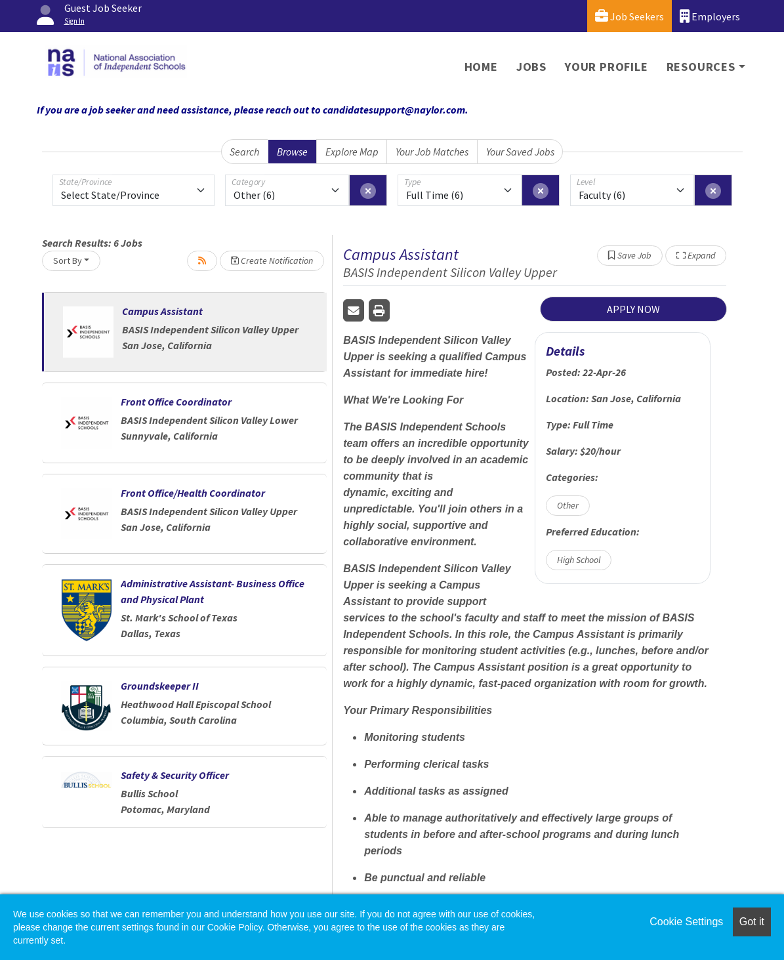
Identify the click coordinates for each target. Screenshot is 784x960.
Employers (710, 16)
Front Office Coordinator (176, 401)
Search (244, 151)
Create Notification (272, 260)
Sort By (67, 260)
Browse (292, 151)
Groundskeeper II (160, 685)
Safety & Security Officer (175, 775)
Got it (751, 921)
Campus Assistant (162, 311)
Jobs (531, 66)
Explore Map (352, 151)
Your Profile (606, 66)
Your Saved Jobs (520, 151)
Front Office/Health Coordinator (193, 492)
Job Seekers (629, 16)
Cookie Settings (686, 921)
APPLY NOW (633, 309)
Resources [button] (701, 66)
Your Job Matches (432, 151)
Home (481, 66)
